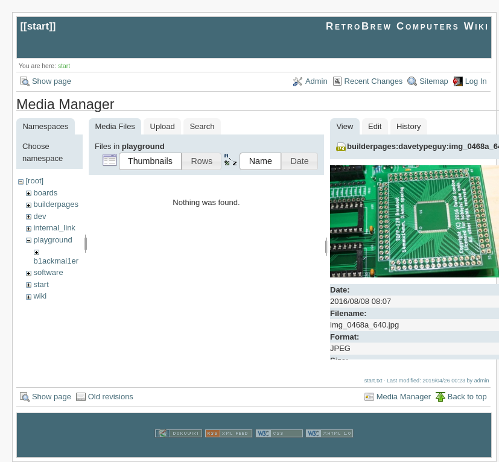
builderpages (55, 204)
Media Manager (404, 395)
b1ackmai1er (56, 260)
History (408, 126)
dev (39, 216)
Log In (476, 81)
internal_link (54, 227)
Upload (162, 126)
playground (52, 239)
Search (201, 126)
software (48, 272)
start (38, 26)
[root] (34, 180)
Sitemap (433, 81)
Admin (316, 81)
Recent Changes (374, 81)
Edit (374, 126)
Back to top (467, 395)
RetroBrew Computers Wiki (407, 26)
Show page (51, 81)
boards (45, 192)
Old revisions (110, 395)
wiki (39, 295)
